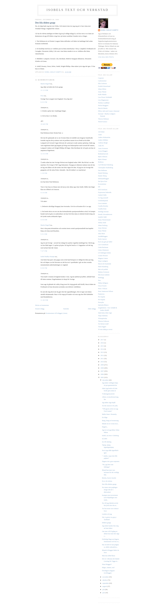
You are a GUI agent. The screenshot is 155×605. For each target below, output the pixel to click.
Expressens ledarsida (104, 192)
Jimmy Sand (102, 222)
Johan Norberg (102, 225)
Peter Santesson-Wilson (105, 291)
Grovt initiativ (102, 203)
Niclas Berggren (103, 105)
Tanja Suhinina (103, 316)
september (105, 583)
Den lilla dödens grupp (109, 484)
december (105, 380)
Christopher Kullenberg (105, 167)
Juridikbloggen (103, 236)
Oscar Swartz (102, 286)
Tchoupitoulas (102, 318)
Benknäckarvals (103, 154)
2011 (102, 358)
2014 (102, 349)
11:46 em (44, 300)
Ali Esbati (101, 132)
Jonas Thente (102, 92)
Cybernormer (102, 81)
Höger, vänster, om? (108, 567)
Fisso (42, 96)
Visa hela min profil (106, 57)
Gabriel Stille (102, 195)
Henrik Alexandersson (105, 214)
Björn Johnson (102, 156)
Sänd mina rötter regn (105, 313)
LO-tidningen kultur (104, 253)
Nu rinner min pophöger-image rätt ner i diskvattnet (110, 489)
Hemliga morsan (103, 211)
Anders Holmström (104, 137)
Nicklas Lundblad (103, 103)
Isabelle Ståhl (102, 217)
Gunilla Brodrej (103, 206)
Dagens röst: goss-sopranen (110, 461)
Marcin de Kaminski (104, 264)
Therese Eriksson (103, 321)
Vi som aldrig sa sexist (105, 329)
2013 (102, 352)
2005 (102, 377)
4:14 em (44, 192)
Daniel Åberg (102, 176)
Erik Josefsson (102, 189)
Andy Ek (101, 145)
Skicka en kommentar (42, 305)
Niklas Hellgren (103, 283)
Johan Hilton (102, 89)
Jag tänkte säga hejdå (108, 402)
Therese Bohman (103, 119)
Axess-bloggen (103, 151)
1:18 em (44, 173)
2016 (102, 343)
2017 (102, 340)
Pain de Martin (102, 108)
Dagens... (105, 427)
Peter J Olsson (102, 288)
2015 (102, 346)
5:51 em (44, 234)
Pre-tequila (101, 297)
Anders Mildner (103, 140)
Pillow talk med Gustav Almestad (108, 111)
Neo (99, 280)
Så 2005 (104, 439)
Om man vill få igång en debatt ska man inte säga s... (110, 533)
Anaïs (100, 134)
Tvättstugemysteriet (108, 394)
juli (103, 589)
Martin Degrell (45, 84)
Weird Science (102, 122)
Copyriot (101, 78)
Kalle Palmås (102, 94)
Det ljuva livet (102, 181)
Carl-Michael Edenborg (105, 165)
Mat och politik (103, 269)
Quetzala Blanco (103, 305)
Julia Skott (101, 233)
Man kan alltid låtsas (108, 556)
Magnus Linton (103, 258)
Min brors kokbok (103, 275)
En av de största (107, 481)
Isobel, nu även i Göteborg (110, 435)
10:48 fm (44, 124)
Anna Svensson (103, 148)
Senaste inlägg (39, 309)
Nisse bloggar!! (107, 564)
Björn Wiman (102, 159)
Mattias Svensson (103, 272)
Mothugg (101, 277)
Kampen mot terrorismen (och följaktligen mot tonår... (110, 497)
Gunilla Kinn (102, 209)
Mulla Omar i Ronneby (109, 414)
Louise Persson (103, 255)
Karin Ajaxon (102, 239)
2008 (102, 368)
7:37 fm (44, 251)
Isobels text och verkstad (77, 10)
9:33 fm (44, 102)
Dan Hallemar (102, 170)
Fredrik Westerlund (104, 86)
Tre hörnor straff (103, 324)
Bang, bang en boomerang (110, 420)
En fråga (104, 417)
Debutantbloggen (103, 178)
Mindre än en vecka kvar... (110, 424)
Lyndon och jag (107, 514)
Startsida (66, 309)
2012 (102, 355)
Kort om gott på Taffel (105, 242)
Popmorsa (101, 294)
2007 (102, 371)
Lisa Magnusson (103, 100)
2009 (102, 365)
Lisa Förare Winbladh (105, 97)
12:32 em (44, 154)
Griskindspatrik (103, 200)
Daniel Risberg (103, 173)
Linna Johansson (103, 250)
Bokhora (101, 162)
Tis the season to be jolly (110, 406)
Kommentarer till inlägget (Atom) (56, 313)
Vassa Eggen (102, 327)
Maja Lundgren (103, 261)
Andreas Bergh (103, 143)
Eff (99, 187)
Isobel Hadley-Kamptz (53, 72)
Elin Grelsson (102, 83)
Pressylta (101, 302)
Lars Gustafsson (103, 244)
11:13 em (44, 90)
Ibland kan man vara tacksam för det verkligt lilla (110, 472)
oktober (105, 580)
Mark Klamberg (103, 266)
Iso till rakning (106, 442)
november (105, 577)
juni (103, 593)
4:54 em (44, 220)
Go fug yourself (103, 198)
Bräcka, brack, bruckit (109, 478)
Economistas (102, 184)
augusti (104, 586)
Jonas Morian (102, 228)
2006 (102, 374)
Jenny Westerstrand (104, 220)
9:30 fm (44, 268)
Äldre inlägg (92, 309)
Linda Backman (103, 247)
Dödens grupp (106, 523)
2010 (102, 362)
